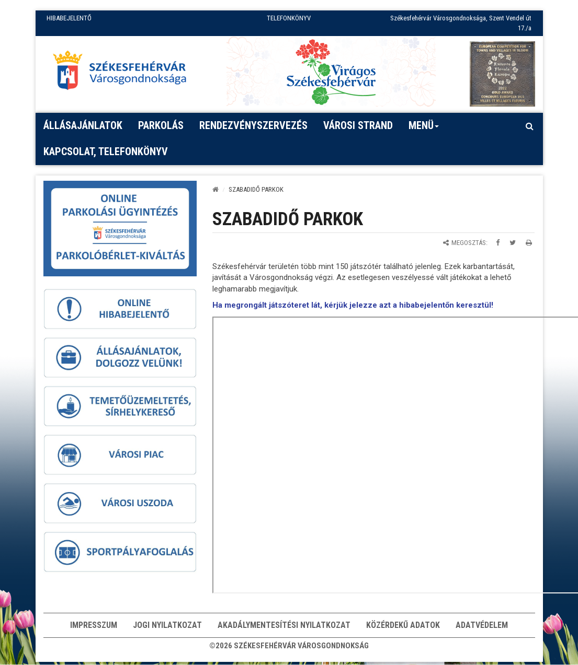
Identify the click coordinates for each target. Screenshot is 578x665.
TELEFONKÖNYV (289, 18)
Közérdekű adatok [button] (403, 626)
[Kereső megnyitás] (530, 126)
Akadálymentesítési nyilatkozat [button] (284, 626)
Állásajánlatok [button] (82, 125)
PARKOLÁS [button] (161, 125)
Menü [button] (424, 129)
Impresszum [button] (93, 626)
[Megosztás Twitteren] (512, 243)
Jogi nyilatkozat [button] (167, 626)
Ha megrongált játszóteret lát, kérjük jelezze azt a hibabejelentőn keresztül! (352, 305)
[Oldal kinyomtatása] (529, 243)
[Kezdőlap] (215, 189)
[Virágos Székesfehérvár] (331, 71)
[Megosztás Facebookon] (498, 243)
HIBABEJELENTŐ (69, 18)
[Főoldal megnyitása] (124, 72)
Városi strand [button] (358, 125)
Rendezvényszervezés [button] (253, 125)
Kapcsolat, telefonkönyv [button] (105, 151)
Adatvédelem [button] (482, 626)
